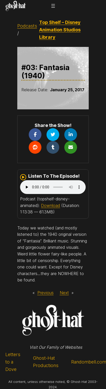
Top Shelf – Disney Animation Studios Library (60, 30)
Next (64, 292)
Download (50, 205)
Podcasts (27, 26)
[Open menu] (53, 6)
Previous (45, 292)
